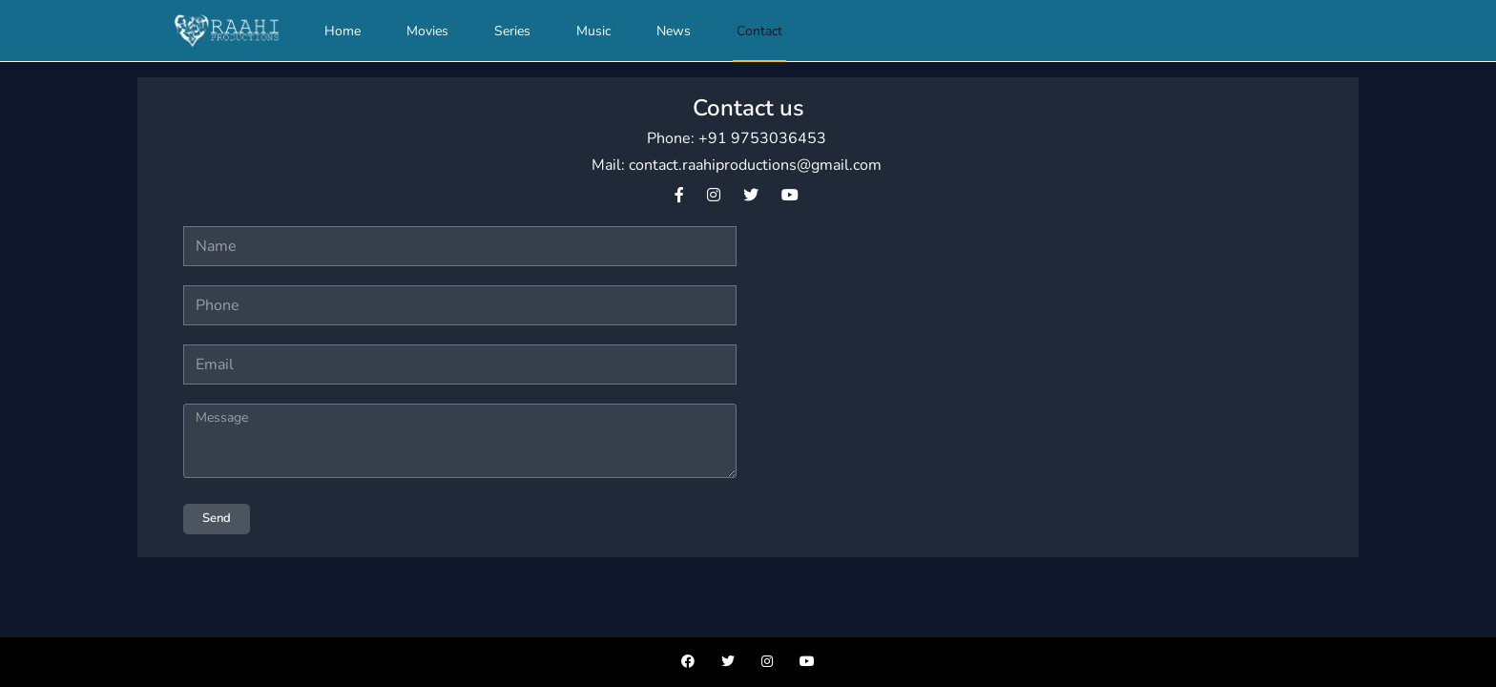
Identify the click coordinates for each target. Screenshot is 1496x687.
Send (216, 518)
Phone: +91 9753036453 (736, 138)
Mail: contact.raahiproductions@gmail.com (737, 165)
